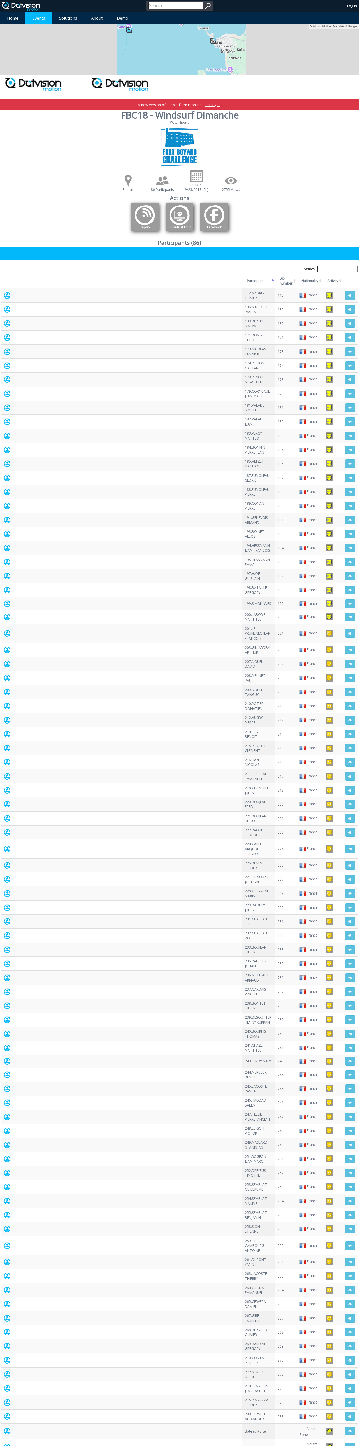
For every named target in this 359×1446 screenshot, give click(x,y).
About (97, 18)
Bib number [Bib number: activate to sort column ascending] (166, 278)
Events (38, 18)
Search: (331, 269)
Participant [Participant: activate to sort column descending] (38, 278)
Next (350, 1400)
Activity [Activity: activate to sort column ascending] (293, 278)
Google (352, 26)
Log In (352, 5)
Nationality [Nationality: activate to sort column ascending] (224, 278)
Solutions (68, 18)
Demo (122, 18)
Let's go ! (212, 104)
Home (12, 18)
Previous (322, 1400)
